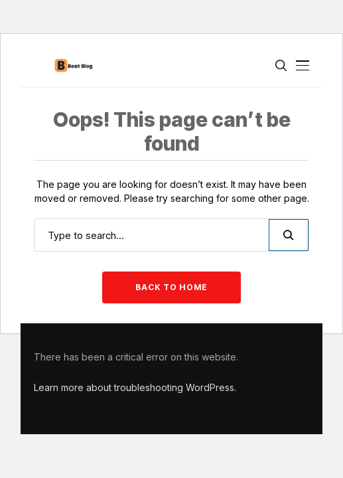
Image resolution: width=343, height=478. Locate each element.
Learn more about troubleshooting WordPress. (135, 387)
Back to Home (171, 287)
